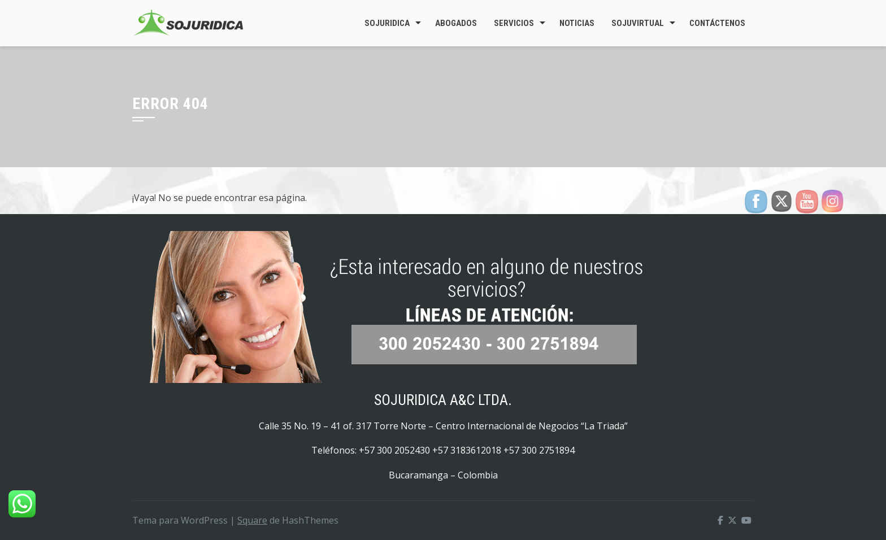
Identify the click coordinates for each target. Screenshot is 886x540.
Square (252, 520)
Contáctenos (717, 23)
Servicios (514, 23)
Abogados (456, 23)
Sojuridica (387, 23)
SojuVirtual (637, 23)
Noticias (576, 23)
